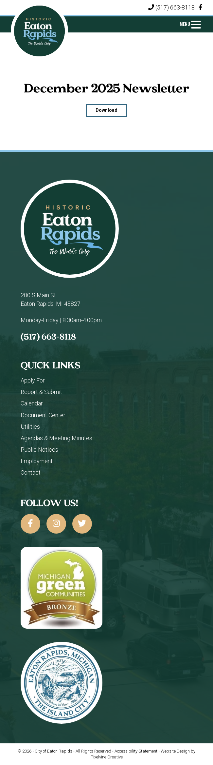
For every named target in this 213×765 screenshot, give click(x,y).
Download (106, 110)
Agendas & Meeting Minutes (56, 438)
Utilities (30, 426)
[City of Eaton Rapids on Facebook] (30, 524)
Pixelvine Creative (107, 757)
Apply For (33, 380)
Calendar (32, 403)
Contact (31, 472)
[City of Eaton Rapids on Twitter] (82, 524)
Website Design (176, 751)
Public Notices (39, 449)
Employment (37, 461)
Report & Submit (41, 391)
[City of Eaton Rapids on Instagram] (56, 524)
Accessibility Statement (136, 751)
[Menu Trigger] (190, 24)
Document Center (43, 415)
